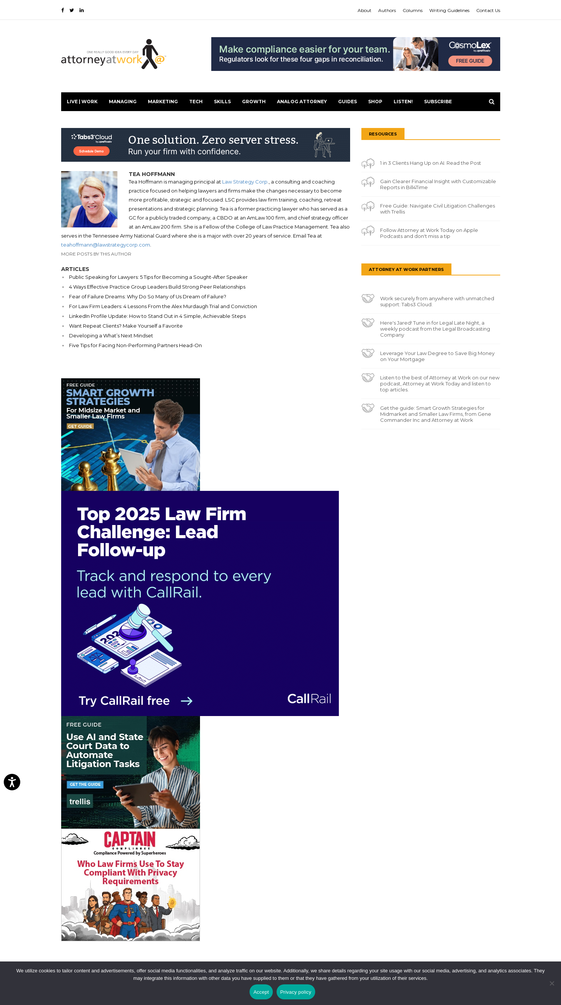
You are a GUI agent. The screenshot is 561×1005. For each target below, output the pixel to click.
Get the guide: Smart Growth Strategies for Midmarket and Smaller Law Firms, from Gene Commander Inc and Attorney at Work (435, 414)
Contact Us (488, 10)
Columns (413, 10)
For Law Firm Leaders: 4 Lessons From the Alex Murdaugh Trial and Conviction (163, 306)
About (364, 10)
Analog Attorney (302, 101)
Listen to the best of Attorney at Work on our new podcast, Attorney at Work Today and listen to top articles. (439, 384)
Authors (387, 10)
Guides (347, 101)
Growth (254, 101)
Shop (375, 101)
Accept (261, 992)
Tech (196, 101)
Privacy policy (295, 992)
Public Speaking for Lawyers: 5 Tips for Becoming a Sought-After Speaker (158, 277)
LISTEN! (403, 101)
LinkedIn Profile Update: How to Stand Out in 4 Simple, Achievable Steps (157, 316)
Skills (222, 101)
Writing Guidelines (449, 10)
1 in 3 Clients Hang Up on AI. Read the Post (430, 163)
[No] (551, 983)
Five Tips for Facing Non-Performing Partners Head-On (135, 345)
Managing (123, 101)
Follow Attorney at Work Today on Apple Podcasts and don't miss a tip (429, 233)
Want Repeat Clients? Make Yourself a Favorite (126, 326)
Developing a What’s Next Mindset (111, 335)
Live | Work (82, 101)
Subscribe (438, 101)
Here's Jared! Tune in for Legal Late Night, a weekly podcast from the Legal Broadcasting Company (435, 329)
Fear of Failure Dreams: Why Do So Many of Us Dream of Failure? (147, 296)
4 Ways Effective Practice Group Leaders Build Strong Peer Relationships (157, 287)
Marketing (163, 101)
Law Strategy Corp (245, 182)
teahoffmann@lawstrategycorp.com (105, 245)
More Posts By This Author (96, 254)
